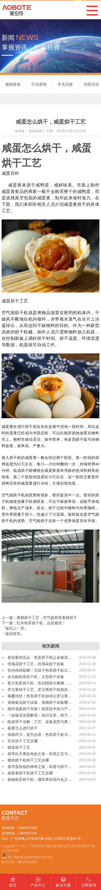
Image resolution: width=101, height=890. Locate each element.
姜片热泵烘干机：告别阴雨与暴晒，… (40, 683)
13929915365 (27, 828)
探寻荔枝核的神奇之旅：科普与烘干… (40, 767)
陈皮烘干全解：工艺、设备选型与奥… (40, 722)
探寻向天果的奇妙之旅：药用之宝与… (40, 754)
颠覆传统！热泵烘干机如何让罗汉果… (40, 696)
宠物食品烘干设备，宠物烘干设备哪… (40, 702)
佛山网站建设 (27, 862)
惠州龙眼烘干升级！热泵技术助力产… (40, 709)
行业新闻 (39, 84)
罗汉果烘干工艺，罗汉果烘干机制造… (40, 689)
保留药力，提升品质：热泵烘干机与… (40, 734)
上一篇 (39, 617)
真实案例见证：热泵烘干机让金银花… (40, 657)
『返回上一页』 (15, 628)
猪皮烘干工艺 (19, 747)
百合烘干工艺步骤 (23, 741)
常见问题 (65, 84)
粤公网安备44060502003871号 (30, 857)
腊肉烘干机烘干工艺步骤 (28, 760)
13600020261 (27, 833)
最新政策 (12, 84)
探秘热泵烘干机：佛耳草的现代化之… (40, 779)
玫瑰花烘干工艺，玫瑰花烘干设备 (36, 664)
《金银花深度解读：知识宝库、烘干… (40, 715)
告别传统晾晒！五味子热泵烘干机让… (40, 670)
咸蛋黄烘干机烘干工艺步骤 (30, 773)
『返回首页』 (13, 634)
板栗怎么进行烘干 (23, 728)
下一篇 (34, 623)
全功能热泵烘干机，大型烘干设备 (36, 677)
